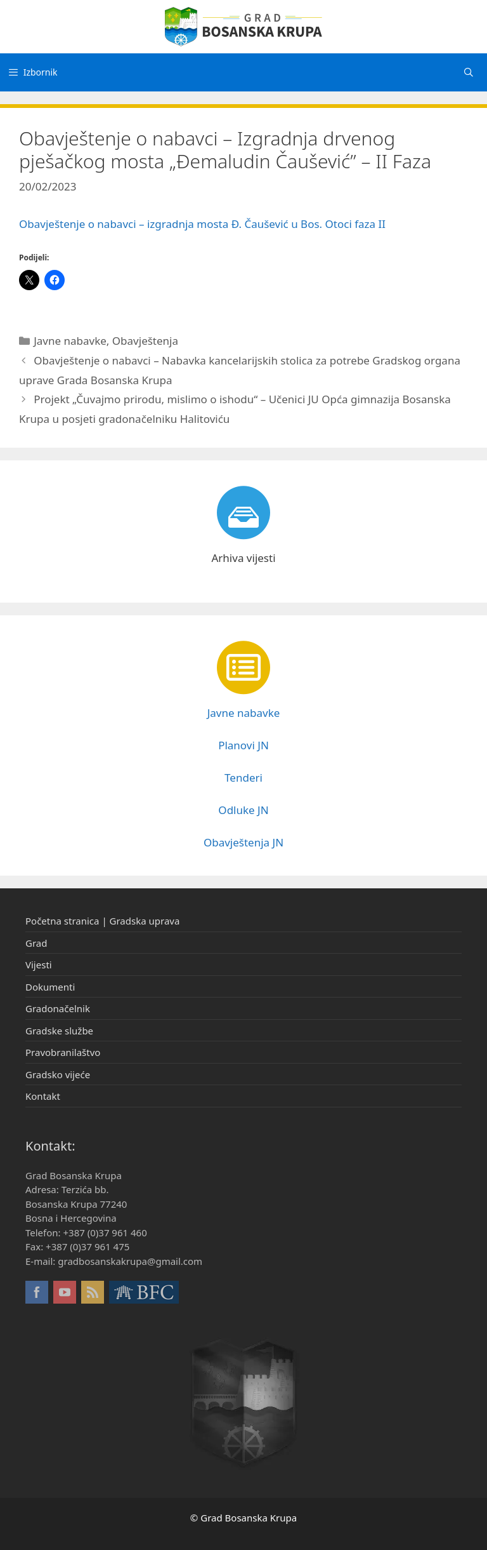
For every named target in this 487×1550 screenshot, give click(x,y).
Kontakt (42, 1096)
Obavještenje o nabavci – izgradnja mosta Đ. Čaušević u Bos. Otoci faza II (202, 224)
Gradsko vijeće (57, 1074)
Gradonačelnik (57, 1008)
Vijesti (38, 964)
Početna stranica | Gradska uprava (102, 920)
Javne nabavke (70, 340)
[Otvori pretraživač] (468, 72)
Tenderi (243, 777)
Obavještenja (145, 340)
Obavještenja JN (243, 842)
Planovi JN (243, 745)
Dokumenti (50, 986)
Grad (36, 943)
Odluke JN (243, 810)
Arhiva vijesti (243, 558)
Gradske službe (59, 1030)
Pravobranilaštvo (62, 1052)
